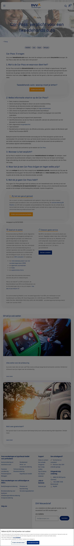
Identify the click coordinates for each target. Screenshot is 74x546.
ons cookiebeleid (16, 539)
